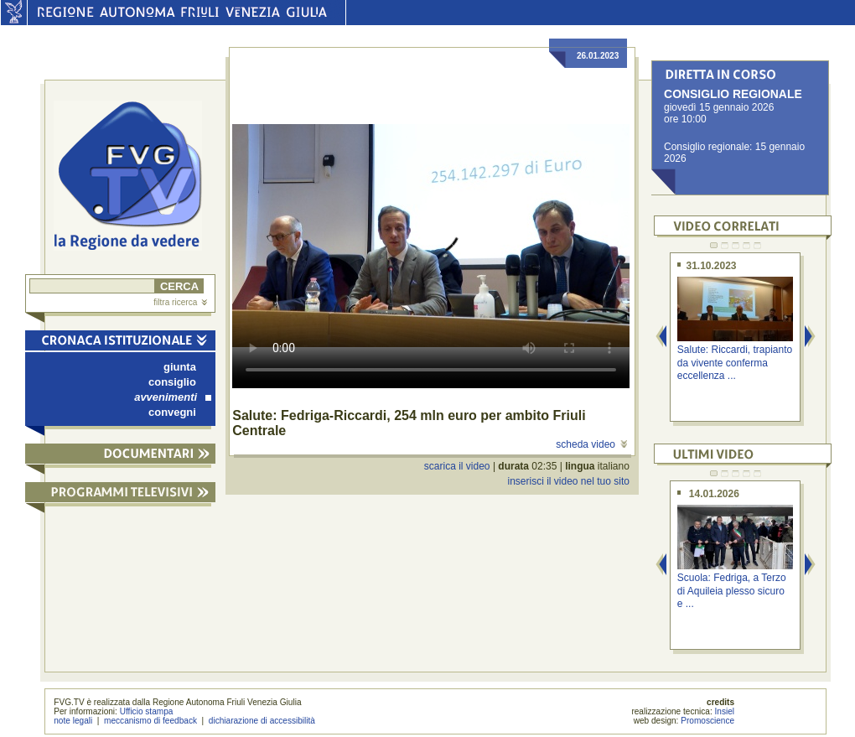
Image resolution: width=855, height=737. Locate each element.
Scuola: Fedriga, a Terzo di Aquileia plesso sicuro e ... (731, 591)
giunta (179, 367)
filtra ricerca (180, 302)
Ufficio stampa (147, 711)
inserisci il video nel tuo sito (568, 481)
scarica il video (457, 466)
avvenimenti (172, 397)
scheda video (591, 444)
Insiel (725, 711)
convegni (172, 412)
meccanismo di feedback (150, 720)
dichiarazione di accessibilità (262, 720)
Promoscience (707, 720)
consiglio (172, 382)
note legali (73, 720)
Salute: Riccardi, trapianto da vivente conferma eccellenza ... (734, 362)
